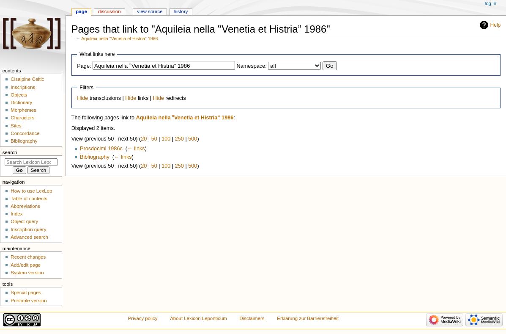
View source (149, 11)
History (181, 11)
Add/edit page (26, 265)
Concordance (25, 133)
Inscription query (28, 229)
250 (179, 139)
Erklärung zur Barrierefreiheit (308, 318)
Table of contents (29, 198)
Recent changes (28, 256)
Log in (490, 3)
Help (495, 25)
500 (192, 139)
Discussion (109, 11)
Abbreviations (25, 206)
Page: (84, 66)
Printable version (28, 300)
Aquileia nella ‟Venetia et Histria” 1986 (119, 38)
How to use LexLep (31, 190)
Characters (22, 117)
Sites (16, 125)
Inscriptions (23, 87)
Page (81, 11)
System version (27, 272)
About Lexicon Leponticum (198, 318)
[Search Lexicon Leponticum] (31, 162)
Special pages (26, 292)
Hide (82, 98)
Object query (24, 221)
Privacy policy (143, 318)
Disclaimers (252, 318)
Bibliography (94, 157)
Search (10, 152)
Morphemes (23, 110)
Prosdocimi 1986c (101, 149)
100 (165, 139)
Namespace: (252, 66)
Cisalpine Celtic (27, 79)
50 (154, 139)
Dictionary (21, 102)
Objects (19, 94)
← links (136, 149)
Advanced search (29, 237)
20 (144, 139)
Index (16, 213)
